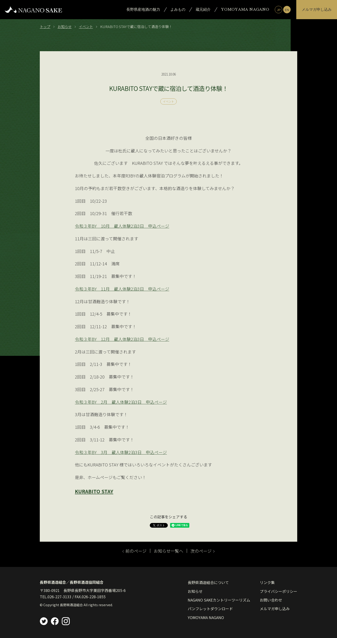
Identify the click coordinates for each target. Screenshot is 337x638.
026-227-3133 (59, 596)
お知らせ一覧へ (168, 551)
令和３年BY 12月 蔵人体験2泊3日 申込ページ (122, 339)
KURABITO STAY (94, 491)
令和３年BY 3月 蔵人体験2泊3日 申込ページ (121, 452)
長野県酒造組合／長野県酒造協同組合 (71, 582)
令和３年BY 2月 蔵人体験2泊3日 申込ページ (121, 402)
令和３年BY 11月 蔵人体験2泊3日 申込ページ (122, 289)
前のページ (134, 551)
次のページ (202, 551)
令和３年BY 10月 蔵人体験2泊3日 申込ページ (122, 226)
